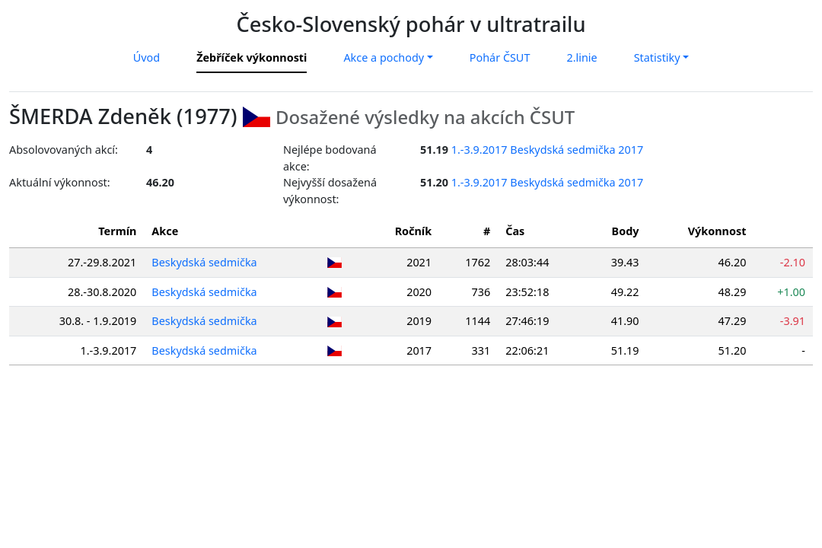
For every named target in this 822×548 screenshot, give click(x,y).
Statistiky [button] (657, 57)
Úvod (146, 57)
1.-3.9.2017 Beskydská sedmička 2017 (547, 149)
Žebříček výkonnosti (251, 57)
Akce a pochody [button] (383, 57)
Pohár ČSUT (500, 57)
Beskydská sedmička (203, 262)
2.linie (581, 57)
